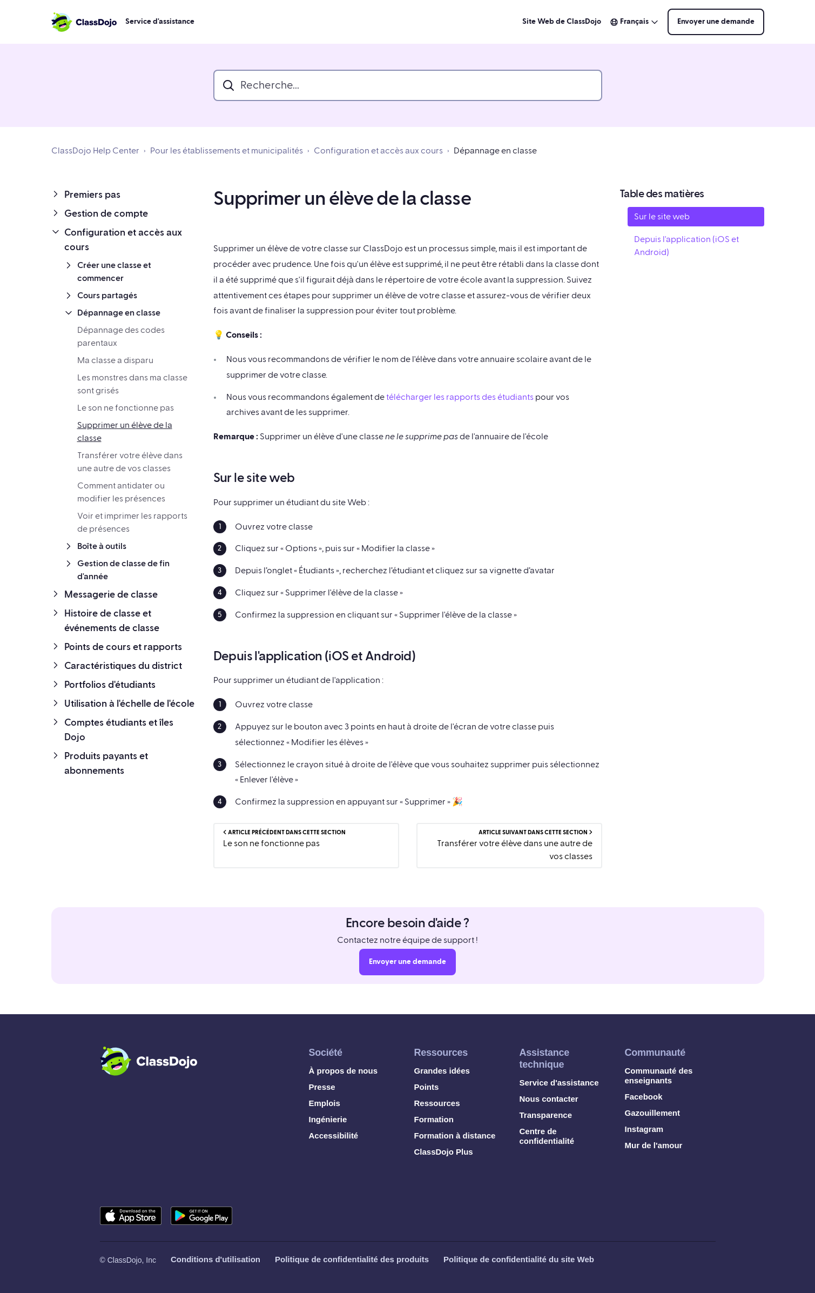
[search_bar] (407, 85)
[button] (123, 194)
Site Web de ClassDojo (561, 21)
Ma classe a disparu (115, 360)
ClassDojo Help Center (95, 150)
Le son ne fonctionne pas (125, 408)
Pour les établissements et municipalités (226, 150)
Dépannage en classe (495, 150)
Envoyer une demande (716, 21)
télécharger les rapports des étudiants (460, 397)
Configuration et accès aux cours (378, 150)
